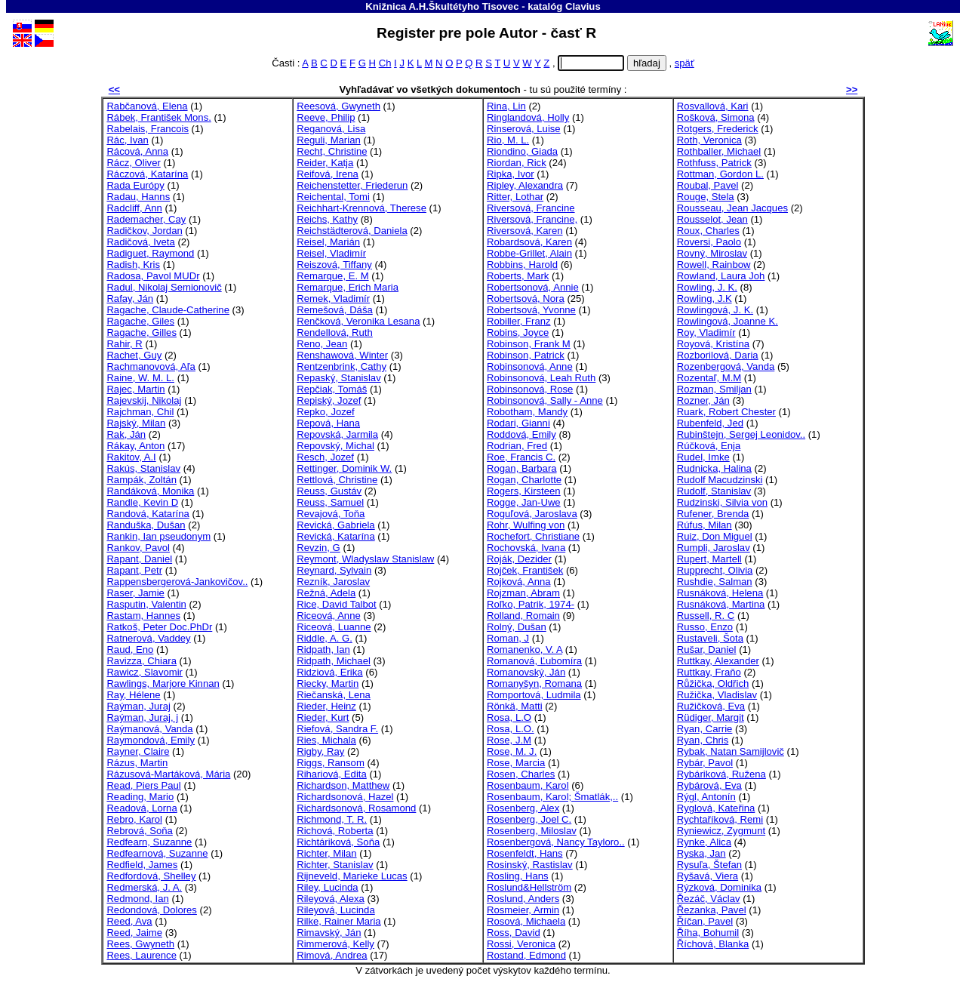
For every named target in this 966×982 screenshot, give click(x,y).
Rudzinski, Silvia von (722, 502)
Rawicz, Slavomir (144, 672)
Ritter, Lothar (515, 196)
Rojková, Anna (519, 581)
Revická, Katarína (335, 536)
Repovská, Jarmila (337, 434)
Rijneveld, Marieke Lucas (352, 876)
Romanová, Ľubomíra (534, 660)
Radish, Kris (133, 264)
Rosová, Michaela (526, 921)
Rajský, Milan (135, 423)
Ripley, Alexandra (525, 185)
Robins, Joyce (518, 332)
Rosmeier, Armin (523, 910)
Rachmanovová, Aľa (150, 366)
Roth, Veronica (709, 140)
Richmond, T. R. (332, 819)
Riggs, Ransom (331, 762)
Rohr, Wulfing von (526, 525)
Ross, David (513, 932)
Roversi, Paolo (709, 242)
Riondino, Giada (522, 151)
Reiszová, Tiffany (334, 264)
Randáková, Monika (150, 491)
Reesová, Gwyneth (338, 106)
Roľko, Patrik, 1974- (530, 604)
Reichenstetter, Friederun (352, 185)
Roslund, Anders (523, 898)
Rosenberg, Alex (523, 808)
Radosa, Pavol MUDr (152, 276)
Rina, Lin (506, 106)
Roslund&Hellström (529, 887)
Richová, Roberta (335, 830)
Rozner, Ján (703, 400)
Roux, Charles (708, 230)
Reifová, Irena (327, 174)
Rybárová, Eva (709, 785)
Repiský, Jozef (329, 400)
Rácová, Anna (137, 151)
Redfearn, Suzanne (149, 842)
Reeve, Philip (326, 117)
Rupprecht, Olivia (715, 570)
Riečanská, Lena (334, 694)
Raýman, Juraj (138, 706)
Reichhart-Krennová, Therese (361, 208)
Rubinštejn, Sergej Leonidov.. (741, 434)
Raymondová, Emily (150, 740)
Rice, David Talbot (336, 604)
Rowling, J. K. (707, 287)
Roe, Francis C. (521, 457)
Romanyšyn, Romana (534, 683)
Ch (385, 63)
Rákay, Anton (135, 445)
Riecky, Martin (327, 683)
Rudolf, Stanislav (714, 491)
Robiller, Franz (519, 321)
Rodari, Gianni (518, 423)
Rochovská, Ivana (526, 547)
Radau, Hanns (138, 196)
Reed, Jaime (134, 932)
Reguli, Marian (329, 140)
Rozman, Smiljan (714, 389)
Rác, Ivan (127, 140)
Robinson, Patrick (526, 355)
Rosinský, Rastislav (530, 864)
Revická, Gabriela (335, 525)
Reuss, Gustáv (329, 491)
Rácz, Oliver (133, 162)
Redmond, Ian (137, 898)
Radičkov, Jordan (144, 230)
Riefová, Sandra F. (337, 728)
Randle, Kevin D (142, 502)
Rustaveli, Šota (710, 638)
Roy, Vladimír (706, 332)
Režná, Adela (326, 593)
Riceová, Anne (329, 615)
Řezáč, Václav (708, 898)
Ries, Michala (326, 740)
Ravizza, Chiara (141, 660)
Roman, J (508, 638)
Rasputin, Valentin (146, 604)
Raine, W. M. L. (140, 377)
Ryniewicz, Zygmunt (721, 830)
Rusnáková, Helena (720, 593)
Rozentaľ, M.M (709, 377)
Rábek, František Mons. (158, 117)
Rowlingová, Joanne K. (727, 321)
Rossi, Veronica (521, 944)
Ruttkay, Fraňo (709, 672)
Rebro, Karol (134, 819)
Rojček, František (525, 570)
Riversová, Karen (525, 230)
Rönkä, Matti (515, 706)
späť (684, 63)
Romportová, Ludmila (534, 694)
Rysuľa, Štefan (709, 864)
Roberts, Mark (518, 276)
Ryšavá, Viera (707, 876)
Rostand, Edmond (526, 955)
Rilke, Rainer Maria (338, 921)
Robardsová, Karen (529, 242)
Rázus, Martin (137, 762)
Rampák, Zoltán (141, 479)
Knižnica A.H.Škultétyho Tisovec (441, 6)
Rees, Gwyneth (140, 944)
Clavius (583, 6)
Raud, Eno (129, 649)
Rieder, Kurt (323, 717)
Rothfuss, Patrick (714, 162)
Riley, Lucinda (327, 887)
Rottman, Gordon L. (720, 174)
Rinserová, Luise (524, 128)
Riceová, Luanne (334, 627)
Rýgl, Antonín (706, 796)
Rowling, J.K (704, 298)
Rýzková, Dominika (719, 887)
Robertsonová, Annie (533, 287)
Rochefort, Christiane (533, 536)
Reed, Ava (129, 921)
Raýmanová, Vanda (149, 728)
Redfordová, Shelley (150, 876)
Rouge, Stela (705, 196)
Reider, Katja (325, 162)
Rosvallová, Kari (713, 106)
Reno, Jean (322, 343)
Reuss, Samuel (330, 502)
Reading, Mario (140, 796)
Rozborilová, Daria (717, 355)
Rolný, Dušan (516, 627)
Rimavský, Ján (329, 932)
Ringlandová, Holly (528, 117)
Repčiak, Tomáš (332, 389)
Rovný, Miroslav (712, 253)
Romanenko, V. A (524, 649)
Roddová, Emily (521, 434)
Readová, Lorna (141, 808)
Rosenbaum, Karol (528, 785)
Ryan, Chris (702, 740)
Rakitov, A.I (130, 457)
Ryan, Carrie (705, 728)
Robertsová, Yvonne (531, 310)
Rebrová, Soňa (139, 830)
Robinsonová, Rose (530, 389)
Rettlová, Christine (337, 479)
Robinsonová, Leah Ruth (541, 377)
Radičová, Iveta (140, 242)
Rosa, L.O (509, 717)
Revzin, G (318, 547)
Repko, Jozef (326, 411)
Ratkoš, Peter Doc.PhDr (159, 627)
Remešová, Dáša (335, 310)
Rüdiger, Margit (710, 717)
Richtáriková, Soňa (338, 842)
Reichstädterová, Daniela (352, 230)
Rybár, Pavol (705, 762)
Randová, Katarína (147, 513)
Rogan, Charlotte (524, 479)
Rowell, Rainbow (714, 264)
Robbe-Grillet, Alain (529, 253)
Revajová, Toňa (331, 513)
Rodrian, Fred (517, 445)
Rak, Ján (126, 434)
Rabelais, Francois (147, 128)
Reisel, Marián (328, 242)
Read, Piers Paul (143, 785)
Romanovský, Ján (526, 672)
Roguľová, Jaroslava (532, 513)
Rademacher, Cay (146, 219)
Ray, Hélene (133, 694)
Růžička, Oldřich (713, 683)
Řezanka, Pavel (711, 910)
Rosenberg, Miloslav (532, 830)
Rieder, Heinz (326, 706)
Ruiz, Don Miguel (714, 536)
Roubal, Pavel (708, 185)
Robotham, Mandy (527, 411)
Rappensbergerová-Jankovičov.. (177, 581)
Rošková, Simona (716, 117)
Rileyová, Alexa (331, 898)
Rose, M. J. (512, 751)
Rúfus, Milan (704, 525)
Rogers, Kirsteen (524, 491)
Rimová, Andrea (332, 955)
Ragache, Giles (140, 321)
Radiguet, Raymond (150, 253)
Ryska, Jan (701, 853)
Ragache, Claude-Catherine (167, 310)
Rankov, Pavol (138, 547)
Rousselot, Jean (712, 219)
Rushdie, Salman (714, 581)
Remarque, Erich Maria (347, 287)
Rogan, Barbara (522, 468)
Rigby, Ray (320, 751)
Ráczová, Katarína (147, 174)
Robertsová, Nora (526, 298)
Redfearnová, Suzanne (157, 853)
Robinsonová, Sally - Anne (545, 400)
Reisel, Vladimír (331, 253)
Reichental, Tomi (333, 196)
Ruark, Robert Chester (726, 411)
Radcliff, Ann (134, 208)
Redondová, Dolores (151, 910)
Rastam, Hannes (143, 615)
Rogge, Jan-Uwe (524, 502)
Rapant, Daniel (139, 559)
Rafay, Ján (129, 298)
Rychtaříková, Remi (720, 819)
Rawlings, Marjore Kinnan (162, 683)
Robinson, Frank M (529, 343)
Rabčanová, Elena (146, 106)
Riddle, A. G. (324, 638)
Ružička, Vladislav (717, 694)
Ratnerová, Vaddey (148, 638)
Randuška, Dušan (145, 525)
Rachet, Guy (134, 355)
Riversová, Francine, (532, 219)
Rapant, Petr (134, 570)
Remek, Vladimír (333, 298)
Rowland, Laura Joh (721, 276)
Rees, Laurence (141, 955)
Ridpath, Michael (334, 660)
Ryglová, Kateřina (716, 808)
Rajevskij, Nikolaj (143, 400)
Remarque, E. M (332, 276)
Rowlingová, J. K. (715, 310)
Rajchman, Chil (140, 411)
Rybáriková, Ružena (721, 774)
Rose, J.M (509, 740)
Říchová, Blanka (713, 944)
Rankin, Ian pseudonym (158, 536)
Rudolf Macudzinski (720, 479)
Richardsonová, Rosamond (356, 808)
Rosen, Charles (521, 774)
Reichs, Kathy (327, 219)
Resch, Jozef (325, 457)
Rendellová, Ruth (335, 332)
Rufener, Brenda (713, 513)
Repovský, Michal (335, 445)
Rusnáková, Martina (721, 604)
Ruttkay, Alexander (718, 660)
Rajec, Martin (135, 389)
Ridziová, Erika (329, 672)
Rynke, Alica (704, 842)
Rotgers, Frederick (717, 128)
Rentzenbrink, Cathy (341, 366)
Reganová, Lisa (331, 128)
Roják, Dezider (519, 559)
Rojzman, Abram (523, 593)
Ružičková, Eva (711, 706)
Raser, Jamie (135, 593)
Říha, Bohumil (708, 932)
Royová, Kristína (713, 343)
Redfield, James (141, 864)
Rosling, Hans (518, 876)
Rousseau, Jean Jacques (732, 208)
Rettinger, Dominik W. (344, 468)
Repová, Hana (328, 423)
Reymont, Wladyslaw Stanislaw (365, 559)
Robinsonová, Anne (530, 366)
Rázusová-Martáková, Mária (168, 774)
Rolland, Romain (523, 615)
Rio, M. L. (508, 140)
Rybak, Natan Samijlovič (730, 751)
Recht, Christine (332, 151)
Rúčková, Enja (709, 445)
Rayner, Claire (137, 751)
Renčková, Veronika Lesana (358, 321)
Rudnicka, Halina (714, 468)
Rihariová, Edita (332, 774)
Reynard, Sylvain (334, 570)
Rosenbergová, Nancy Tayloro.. (556, 842)
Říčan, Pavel (705, 921)
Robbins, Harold (522, 264)
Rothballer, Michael (719, 151)
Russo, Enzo (705, 627)
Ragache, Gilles (141, 332)
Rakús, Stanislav (143, 468)
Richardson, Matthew (343, 785)
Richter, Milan (326, 853)
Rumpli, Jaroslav (713, 547)
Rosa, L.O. (510, 728)
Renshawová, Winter (342, 355)
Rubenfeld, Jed (710, 423)
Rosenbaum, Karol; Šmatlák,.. (552, 796)
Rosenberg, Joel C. (529, 819)
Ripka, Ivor (510, 174)
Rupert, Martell (709, 559)
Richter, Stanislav (335, 864)
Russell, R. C (706, 615)
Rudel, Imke (703, 457)
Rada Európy (135, 185)
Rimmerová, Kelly (335, 944)
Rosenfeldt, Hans (525, 853)
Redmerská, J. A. (144, 887)
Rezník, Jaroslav (333, 581)
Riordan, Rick (516, 162)
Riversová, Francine (531, 208)
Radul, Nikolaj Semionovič (163, 287)
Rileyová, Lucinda (335, 910)
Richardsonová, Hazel (345, 796)
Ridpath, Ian (323, 649)
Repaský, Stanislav (338, 377)
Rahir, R (124, 343)
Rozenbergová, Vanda (726, 366)
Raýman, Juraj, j (142, 717)
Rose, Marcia (516, 762)
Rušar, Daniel (707, 649)
